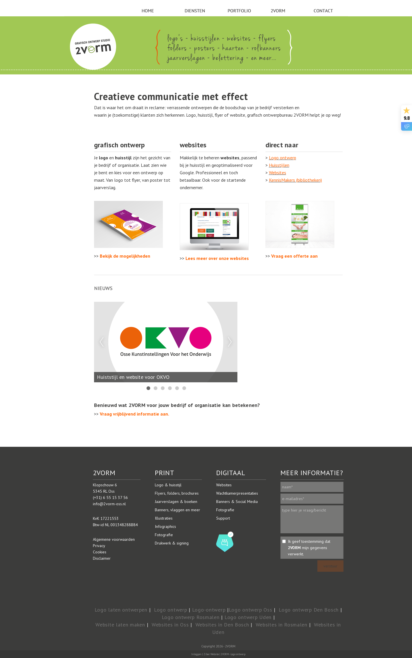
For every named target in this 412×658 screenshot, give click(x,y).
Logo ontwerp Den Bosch (309, 609)
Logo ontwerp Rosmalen (191, 617)
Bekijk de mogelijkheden (125, 256)
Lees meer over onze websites (217, 258)
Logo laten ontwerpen (121, 609)
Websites (277, 172)
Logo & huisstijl (168, 484)
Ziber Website (211, 654)
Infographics (165, 526)
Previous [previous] (101, 342)
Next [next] (230, 342)
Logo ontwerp (282, 157)
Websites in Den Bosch (222, 624)
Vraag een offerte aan (294, 256)
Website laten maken (120, 624)
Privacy (99, 545)
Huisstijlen (279, 165)
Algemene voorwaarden (114, 539)
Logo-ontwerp (209, 609)
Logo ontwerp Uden (248, 617)
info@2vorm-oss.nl (109, 503)
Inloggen (196, 654)
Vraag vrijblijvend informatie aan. (134, 414)
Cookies (99, 552)
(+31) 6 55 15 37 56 (110, 497)
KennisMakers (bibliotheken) (295, 180)
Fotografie (164, 534)
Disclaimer (102, 558)
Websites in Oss (170, 624)
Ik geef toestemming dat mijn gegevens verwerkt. (309, 548)
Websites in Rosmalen (281, 624)
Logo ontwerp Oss (250, 609)
